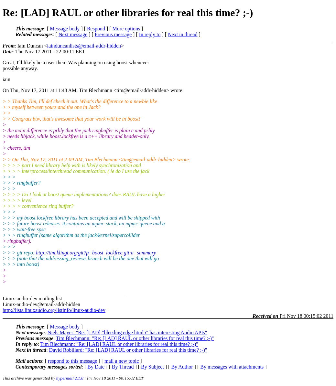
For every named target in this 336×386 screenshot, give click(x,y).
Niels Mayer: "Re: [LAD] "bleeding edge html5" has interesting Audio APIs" (127, 332)
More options (126, 28)
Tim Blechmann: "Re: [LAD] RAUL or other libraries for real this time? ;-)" (135, 338)
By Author (182, 367)
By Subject (152, 367)
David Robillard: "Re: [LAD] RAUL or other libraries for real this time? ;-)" (128, 350)
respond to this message (72, 361)
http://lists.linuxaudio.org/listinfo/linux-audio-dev (54, 310)
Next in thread (183, 34)
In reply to (150, 34)
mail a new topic (121, 361)
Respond (96, 28)
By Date (95, 367)
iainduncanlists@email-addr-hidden (84, 45)
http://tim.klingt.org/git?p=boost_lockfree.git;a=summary (96, 252)
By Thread (123, 367)
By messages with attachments (232, 367)
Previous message (113, 34)
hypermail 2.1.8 (69, 378)
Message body (65, 28)
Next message (73, 34)
